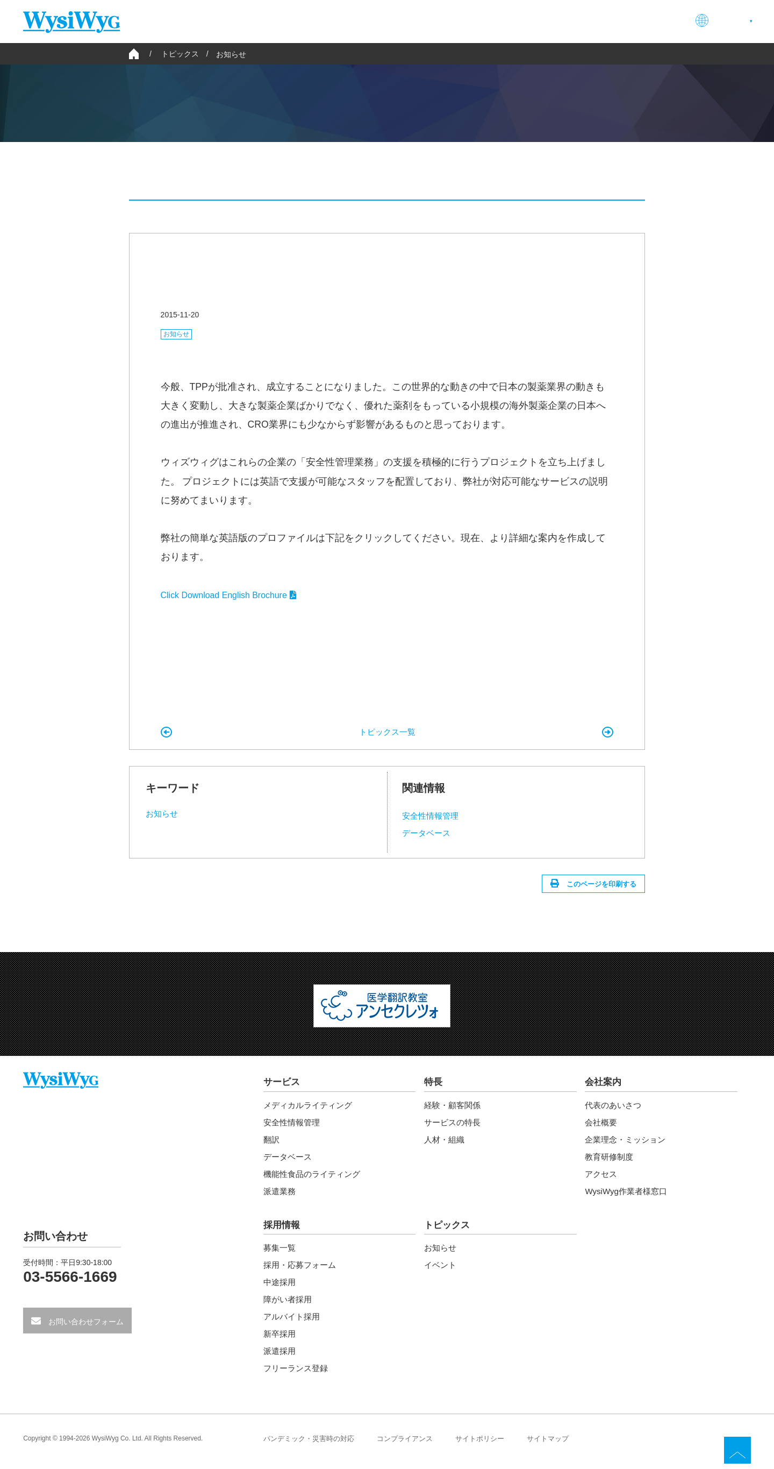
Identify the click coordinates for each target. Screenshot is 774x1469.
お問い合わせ (655, 20)
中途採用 (280, 1288)
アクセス (602, 1178)
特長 (474, 20)
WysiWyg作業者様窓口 (628, 1196)
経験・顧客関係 (454, 1110)
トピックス (448, 1230)
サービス (422, 20)
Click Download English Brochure (230, 595)
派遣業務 (280, 1196)
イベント (557, 178)
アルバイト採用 (293, 1323)
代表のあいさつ (615, 1110)
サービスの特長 (454, 1127)
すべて (212, 178)
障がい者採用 (289, 1305)
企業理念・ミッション (628, 1144)
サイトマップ (564, 1444)
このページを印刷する (595, 886)
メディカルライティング (310, 1110)
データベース (428, 833)
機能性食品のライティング (315, 1178)
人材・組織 (445, 1144)
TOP (737, 1450)
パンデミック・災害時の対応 (312, 1444)
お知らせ (231, 54)
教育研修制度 (610, 1161)
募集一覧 (280, 1254)
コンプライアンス (414, 1444)
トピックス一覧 (387, 732)
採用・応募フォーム (302, 1271)
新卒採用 (280, 1340)
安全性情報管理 (432, 816)
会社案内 (527, 20)
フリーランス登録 (297, 1374)
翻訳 (272, 1144)
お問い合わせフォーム (85, 1328)
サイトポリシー (493, 1444)
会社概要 (602, 1127)
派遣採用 (280, 1357)
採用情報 (587, 20)
